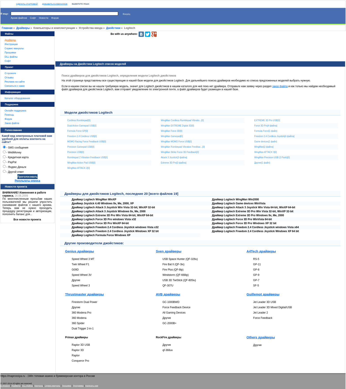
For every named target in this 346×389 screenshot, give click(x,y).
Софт (33, 18)
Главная (7, 28)
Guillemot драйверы (262, 294)
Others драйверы (260, 337)
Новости (43, 18)
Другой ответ (16, 171)
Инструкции (11, 44)
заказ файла (280, 86)
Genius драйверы (79, 251)
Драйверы (23, 28)
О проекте (10, 73)
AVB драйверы (168, 294)
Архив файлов (19, 18)
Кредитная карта (18, 157)
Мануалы (38, 386)
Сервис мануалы (14, 48)
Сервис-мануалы (52, 386)
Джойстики (113, 28)
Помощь (9, 114)
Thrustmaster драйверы (84, 294)
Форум (54, 18)
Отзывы (9, 77)
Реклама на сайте (15, 81)
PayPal (12, 162)
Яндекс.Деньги (17, 167)
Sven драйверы (168, 251)
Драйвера (16, 386)
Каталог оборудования (17, 98)
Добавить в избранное (55, 4)
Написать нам (91, 386)
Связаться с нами (14, 86)
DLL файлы (11, 56)
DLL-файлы (27, 386)
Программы (78, 386)
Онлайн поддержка (15, 110)
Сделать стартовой (27, 4)
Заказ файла (12, 123)
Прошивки (10, 52)
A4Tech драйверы (261, 251)
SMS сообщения (18, 147)
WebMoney (14, 152)
